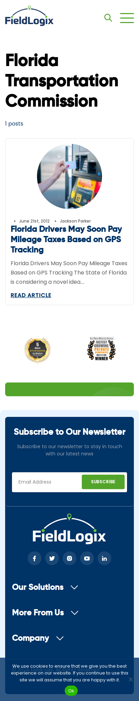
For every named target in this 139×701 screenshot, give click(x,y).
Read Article (31, 295)
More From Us (45, 613)
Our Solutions (45, 587)
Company (38, 638)
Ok (71, 690)
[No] (130, 679)
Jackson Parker (75, 221)
